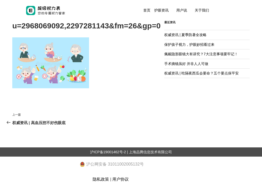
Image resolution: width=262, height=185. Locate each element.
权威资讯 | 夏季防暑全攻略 (185, 35)
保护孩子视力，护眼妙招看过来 (189, 44)
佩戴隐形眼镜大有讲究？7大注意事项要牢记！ (201, 54)
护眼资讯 (161, 10)
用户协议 (120, 179)
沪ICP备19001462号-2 (108, 152)
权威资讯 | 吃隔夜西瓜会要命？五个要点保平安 (201, 73)
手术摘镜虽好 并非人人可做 (186, 64)
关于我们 (202, 10)
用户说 (181, 10)
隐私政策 (101, 179)
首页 (146, 10)
